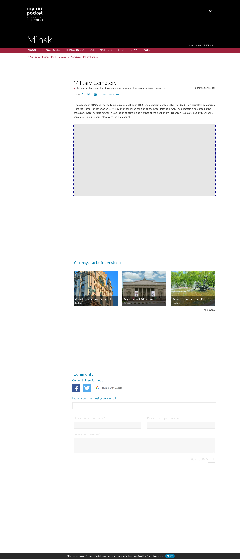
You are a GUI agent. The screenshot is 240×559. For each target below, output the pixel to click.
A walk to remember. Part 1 (93, 299)
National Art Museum (138, 299)
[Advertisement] (144, 68)
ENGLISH (208, 45)
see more (209, 310)
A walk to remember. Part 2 (191, 299)
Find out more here (155, 556)
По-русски (194, 45)
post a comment (111, 94)
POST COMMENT (202, 446)
